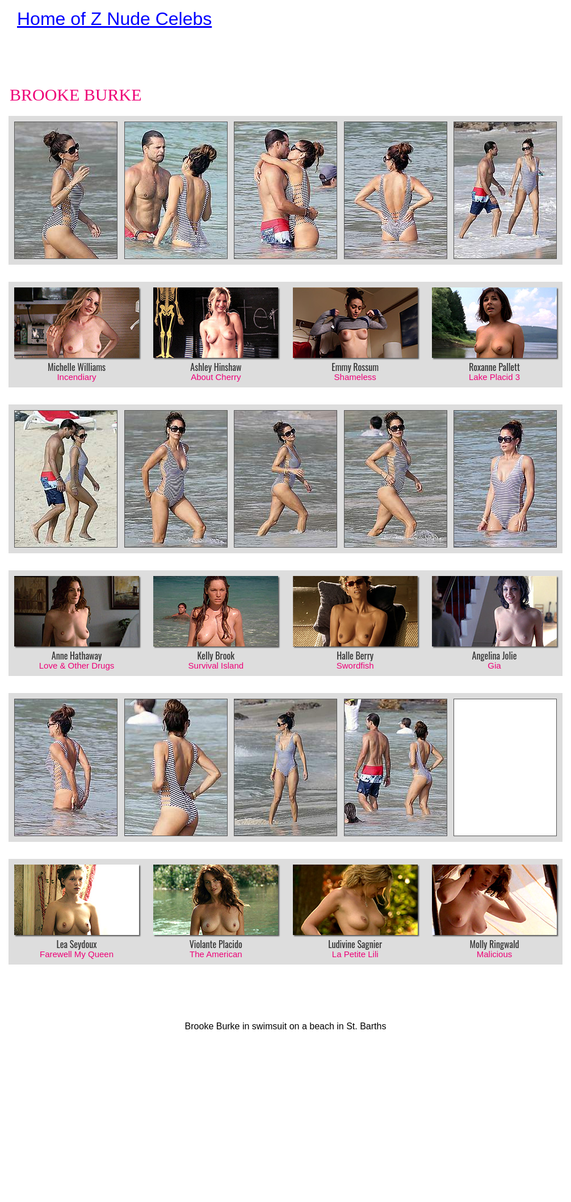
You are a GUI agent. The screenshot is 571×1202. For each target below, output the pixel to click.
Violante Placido (215, 939)
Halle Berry (355, 650)
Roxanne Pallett (494, 362)
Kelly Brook (215, 650)
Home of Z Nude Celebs (114, 19)
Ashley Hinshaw (215, 362)
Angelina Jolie (494, 650)
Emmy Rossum (355, 362)
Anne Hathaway (76, 650)
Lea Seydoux (76, 939)
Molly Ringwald (494, 939)
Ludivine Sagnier (355, 939)
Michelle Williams (76, 362)
